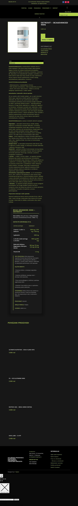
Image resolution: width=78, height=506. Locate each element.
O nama (30, 8)
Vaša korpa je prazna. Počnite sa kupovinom (11, 505)
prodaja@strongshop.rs (35, 457)
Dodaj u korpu (47, 39)
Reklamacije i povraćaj (56, 463)
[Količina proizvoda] (43, 36)
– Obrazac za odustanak (57, 461)
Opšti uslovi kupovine (56, 454)
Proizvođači (46, 8)
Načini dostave (54, 456)
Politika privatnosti (56, 465)
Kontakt (55, 8)
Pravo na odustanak (56, 458)
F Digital (17, 471)
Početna (23, 8)
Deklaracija (12, 63)
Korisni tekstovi (39, 13)
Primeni (17, 499)
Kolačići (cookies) (55, 467)
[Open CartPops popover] (1, 476)
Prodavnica (37, 8)
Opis (10, 61)
